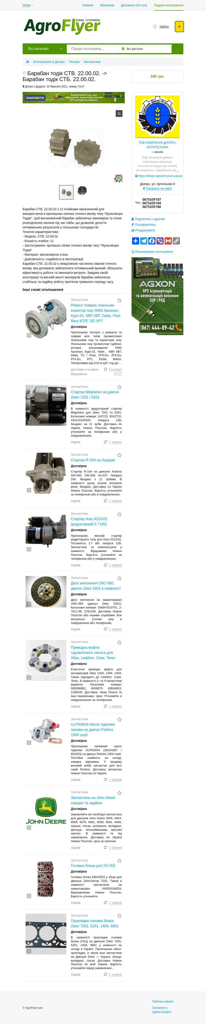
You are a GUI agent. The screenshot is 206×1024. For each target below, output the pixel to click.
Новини (87, 5)
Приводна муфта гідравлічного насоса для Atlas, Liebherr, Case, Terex (93, 653)
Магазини (107, 5)
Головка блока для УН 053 (93, 866)
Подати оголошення (168, 5)
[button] (81, 192)
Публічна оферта (163, 1001)
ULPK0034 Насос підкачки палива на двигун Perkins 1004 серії (93, 729)
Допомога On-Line (134, 5)
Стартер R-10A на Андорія (93, 460)
